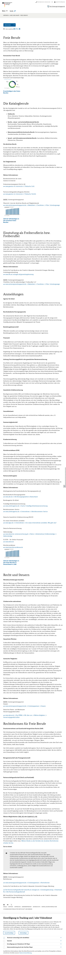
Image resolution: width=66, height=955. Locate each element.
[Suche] (12, 11)
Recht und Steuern (65, 480)
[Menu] (4, 11)
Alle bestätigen (23, 933)
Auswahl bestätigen (9, 933)
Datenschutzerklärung (25, 953)
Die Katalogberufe (65, 472)
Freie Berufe (65, 469)
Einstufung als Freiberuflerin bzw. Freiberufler (65, 474)
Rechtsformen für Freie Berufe (65, 483)
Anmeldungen (65, 477)
